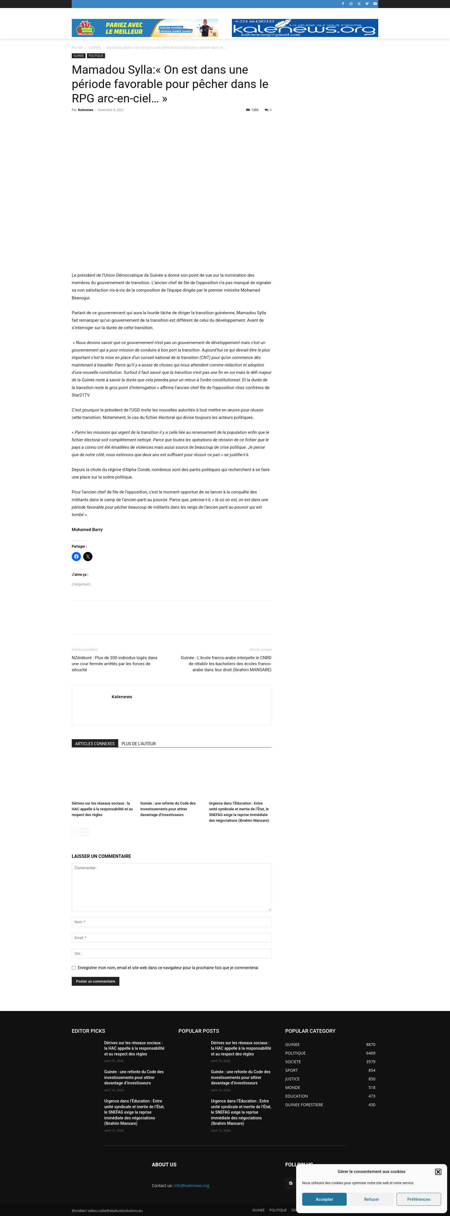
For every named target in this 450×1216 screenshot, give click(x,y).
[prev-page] (75, 832)
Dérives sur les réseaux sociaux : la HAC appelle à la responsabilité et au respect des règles (102, 809)
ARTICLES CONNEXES (95, 743)
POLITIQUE (96, 56)
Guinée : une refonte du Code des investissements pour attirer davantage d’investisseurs (167, 809)
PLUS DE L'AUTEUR (139, 743)
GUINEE (95, 47)
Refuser (371, 1199)
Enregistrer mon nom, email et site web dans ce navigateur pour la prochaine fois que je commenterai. (168, 967)
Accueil (77, 47)
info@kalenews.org (192, 1185)
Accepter (324, 1199)
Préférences (418, 1199)
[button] (438, 1172)
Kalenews (85, 110)
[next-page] (84, 832)
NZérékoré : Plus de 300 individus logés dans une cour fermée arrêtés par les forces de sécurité (114, 663)
